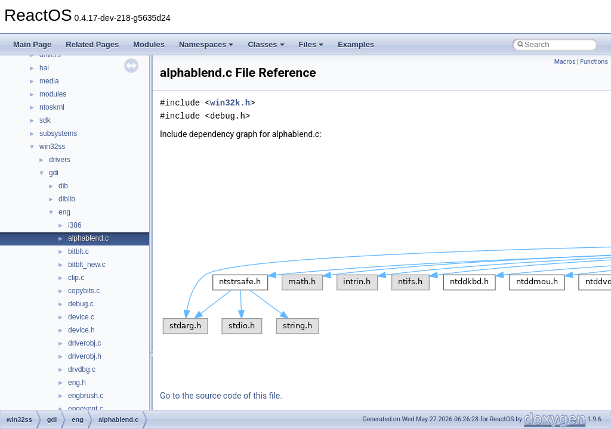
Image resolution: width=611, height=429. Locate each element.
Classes (266, 44)
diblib (66, 199)
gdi (53, 173)
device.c (81, 317)
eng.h (77, 382)
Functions (594, 62)
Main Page (32, 44)
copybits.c (84, 291)
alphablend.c (88, 238)
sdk (45, 120)
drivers (59, 160)
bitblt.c (78, 251)
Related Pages (92, 44)
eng (64, 212)
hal (44, 68)
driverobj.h (84, 356)
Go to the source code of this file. (221, 395)
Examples (356, 44)
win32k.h (230, 102)
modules (52, 94)
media (49, 81)
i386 (75, 225)
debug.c (81, 304)
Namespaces (206, 44)
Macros (565, 62)
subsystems (58, 133)
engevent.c (85, 409)
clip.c (76, 277)
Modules (149, 44)
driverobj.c (84, 343)
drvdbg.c (81, 369)
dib (63, 186)
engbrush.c (85, 395)
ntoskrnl (51, 107)
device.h (81, 330)
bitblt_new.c (87, 264)
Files (311, 44)
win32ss (52, 146)
